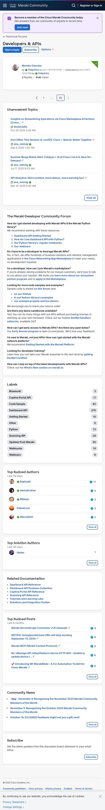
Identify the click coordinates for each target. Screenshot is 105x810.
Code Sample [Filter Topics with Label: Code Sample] (17, 403)
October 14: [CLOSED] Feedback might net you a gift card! (45, 717)
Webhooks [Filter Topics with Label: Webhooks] (15, 448)
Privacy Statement (13, 805)
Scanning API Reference (24, 595)
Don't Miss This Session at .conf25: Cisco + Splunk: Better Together (51, 139)
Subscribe (30, 49)
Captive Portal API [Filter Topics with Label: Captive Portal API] (20, 397)
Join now (22, 27)
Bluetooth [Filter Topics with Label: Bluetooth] (15, 391)
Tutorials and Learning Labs (26, 598)
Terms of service (83, 788)
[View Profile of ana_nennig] (21, 143)
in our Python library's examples (33, 297)
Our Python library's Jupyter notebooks (38, 242)
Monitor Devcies (32, 65)
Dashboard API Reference (25, 584)
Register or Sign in (91, 5)
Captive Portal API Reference (27, 591)
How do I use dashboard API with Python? (39, 239)
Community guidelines (14, 788)
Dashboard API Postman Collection (31, 588)
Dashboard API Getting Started (32, 235)
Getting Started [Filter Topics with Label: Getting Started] (18, 416)
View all (91, 197)
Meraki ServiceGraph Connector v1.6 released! (39, 627)
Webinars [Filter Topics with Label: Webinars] (15, 454)
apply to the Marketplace (51, 278)
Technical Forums (15, 36)
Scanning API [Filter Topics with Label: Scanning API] (17, 435)
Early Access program (25, 331)
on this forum (42, 288)
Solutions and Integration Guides (30, 602)
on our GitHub (22, 293)
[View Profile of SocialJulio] (20, 126)
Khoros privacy (53, 788)
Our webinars (22, 246)
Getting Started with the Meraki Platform (50, 344)
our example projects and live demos (36, 300)
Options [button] (46, 49)
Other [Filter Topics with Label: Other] (12, 422)
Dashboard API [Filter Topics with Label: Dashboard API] (18, 410)
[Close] (100, 799)
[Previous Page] (37, 98)
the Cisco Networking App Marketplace (47, 258)
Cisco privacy (36, 788)
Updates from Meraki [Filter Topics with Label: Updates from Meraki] (21, 441)
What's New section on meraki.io (43, 367)
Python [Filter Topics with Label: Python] (13, 429)
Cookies (68, 788)
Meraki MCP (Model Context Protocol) (34, 645)
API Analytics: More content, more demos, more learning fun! (48, 177)
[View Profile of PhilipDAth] (33, 69)
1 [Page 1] (43, 97)
